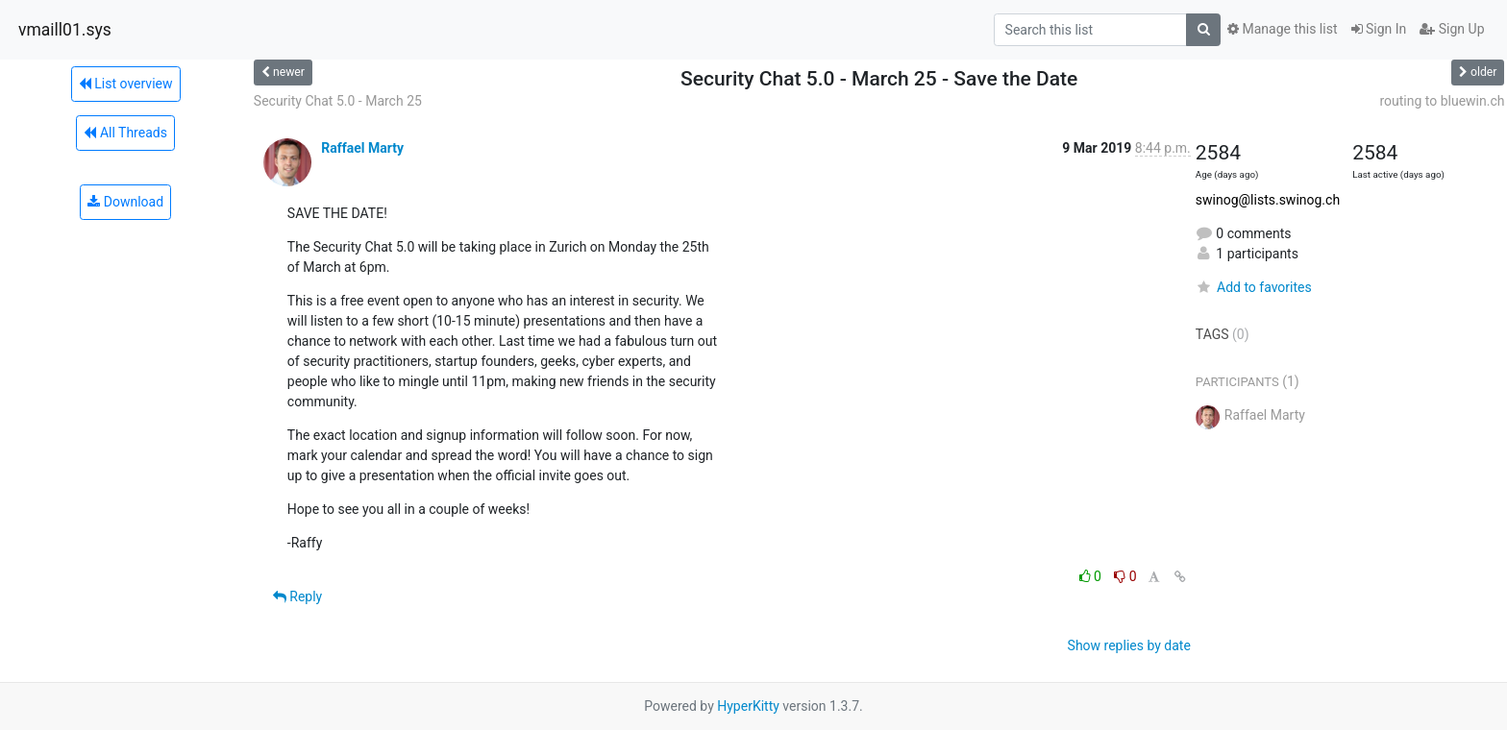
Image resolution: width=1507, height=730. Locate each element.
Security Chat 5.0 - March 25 (338, 101)
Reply (297, 596)
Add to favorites (1254, 287)
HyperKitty (748, 706)
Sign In (1379, 28)
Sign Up (1452, 28)
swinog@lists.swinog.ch (1268, 199)
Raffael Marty (362, 148)
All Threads (125, 132)
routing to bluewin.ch (1441, 101)
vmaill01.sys (64, 29)
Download (125, 201)
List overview (126, 83)
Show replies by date (1129, 645)
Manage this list (1282, 28)
